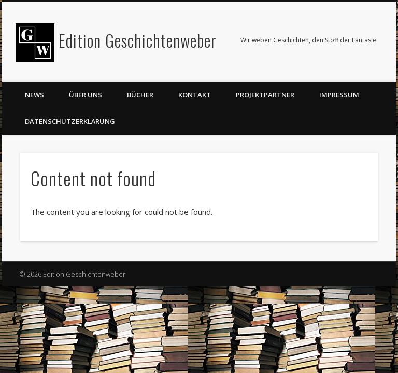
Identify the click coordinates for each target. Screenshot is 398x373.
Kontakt (194, 94)
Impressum (339, 94)
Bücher (140, 94)
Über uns (85, 94)
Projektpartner (265, 94)
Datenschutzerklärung (70, 121)
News (34, 94)
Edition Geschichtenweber (138, 40)
